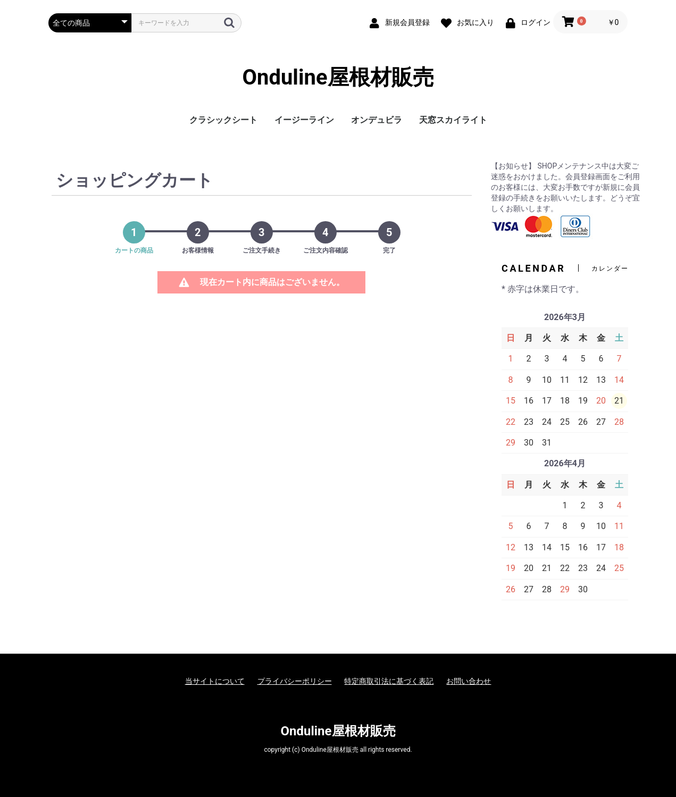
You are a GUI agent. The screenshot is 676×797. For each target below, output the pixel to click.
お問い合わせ (468, 681)
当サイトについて (215, 681)
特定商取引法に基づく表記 (388, 681)
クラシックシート (223, 120)
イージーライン (304, 120)
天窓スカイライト (453, 120)
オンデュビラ (376, 120)
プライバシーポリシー (294, 681)
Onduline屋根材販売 (337, 77)
